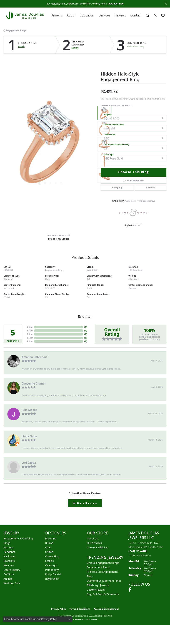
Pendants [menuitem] (9, 552)
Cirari (48, 547)
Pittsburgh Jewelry (98, 585)
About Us (92, 538)
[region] (50, 144)
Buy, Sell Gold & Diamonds (103, 594)
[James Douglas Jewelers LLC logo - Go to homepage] (26, 15)
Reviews (120, 15)
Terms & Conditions (79, 608)
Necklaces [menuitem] (10, 556)
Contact (135, 15)
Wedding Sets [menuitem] (12, 583)
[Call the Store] (137, 551)
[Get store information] (139, 555)
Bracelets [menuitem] (9, 561)
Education (87, 15)
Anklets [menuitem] (8, 578)
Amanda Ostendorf (34, 357)
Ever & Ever (92, 270)
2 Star (30, 337)
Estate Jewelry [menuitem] (12, 569)
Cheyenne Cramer (34, 383)
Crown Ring (52, 556)
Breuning (50, 538)
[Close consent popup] (69, 619)
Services (104, 15)
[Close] (165, 4)
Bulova (49, 543)
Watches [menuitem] (9, 565)
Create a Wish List (97, 547)
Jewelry (56, 15)
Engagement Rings (16, 30)
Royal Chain (52, 578)
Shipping (117, 187)
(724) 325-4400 (58, 239)
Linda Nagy (29, 436)
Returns (150, 187)
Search (21, 46)
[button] (147, 15)
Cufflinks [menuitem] (9, 574)
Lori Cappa (29, 462)
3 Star (30, 334)
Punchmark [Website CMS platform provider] (92, 619)
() (85, 327)
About (71, 15)
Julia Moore (29, 410)
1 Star (30, 341)
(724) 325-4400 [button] (115, 4)
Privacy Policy (58, 608)
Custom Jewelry (96, 589)
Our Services (94, 543)
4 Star (30, 330)
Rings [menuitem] (7, 543)
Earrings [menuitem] (9, 547)
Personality (52, 569)
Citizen (49, 552)
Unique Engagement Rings (103, 562)
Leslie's (49, 561)
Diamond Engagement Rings (104, 580)
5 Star (30, 327)
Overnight (51, 565)
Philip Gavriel (53, 574)
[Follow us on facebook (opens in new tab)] (129, 589)
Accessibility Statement (106, 608)
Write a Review (85, 503)
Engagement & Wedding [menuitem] (18, 538)
